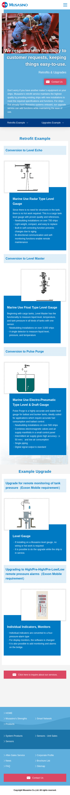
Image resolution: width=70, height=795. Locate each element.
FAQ (8, 766)
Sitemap (41, 766)
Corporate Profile (45, 755)
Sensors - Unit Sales (47, 736)
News (8, 760)
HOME (9, 713)
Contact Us (57, 82)
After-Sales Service (15, 755)
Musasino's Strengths (16, 718)
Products (10, 724)
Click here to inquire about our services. (37, 674)
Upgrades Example (51, 122)
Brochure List (43, 760)
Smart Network (44, 718)
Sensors (10, 741)
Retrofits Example (16, 122)
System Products (14, 736)
